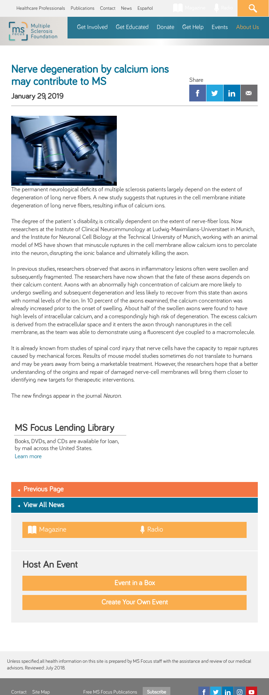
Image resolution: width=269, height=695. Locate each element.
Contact (107, 8)
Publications (82, 8)
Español (145, 8)
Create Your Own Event (134, 602)
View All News (43, 505)
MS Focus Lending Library (64, 428)
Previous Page (43, 489)
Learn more (28, 456)
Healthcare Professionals (40, 8)
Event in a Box (134, 583)
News (126, 8)
